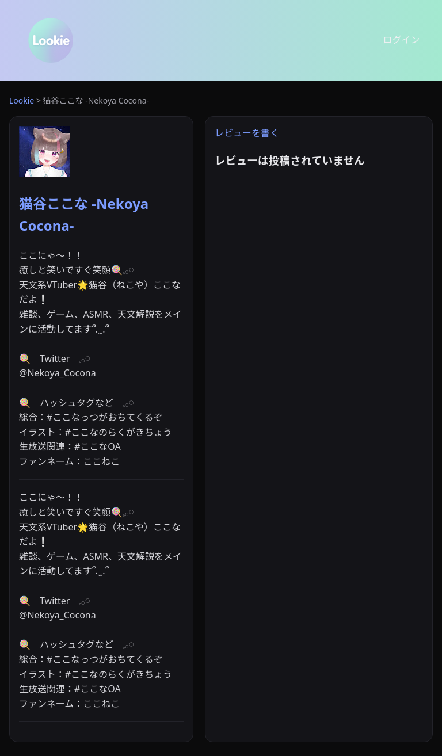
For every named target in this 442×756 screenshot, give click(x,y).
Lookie (21, 100)
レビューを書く (247, 133)
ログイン (401, 39)
